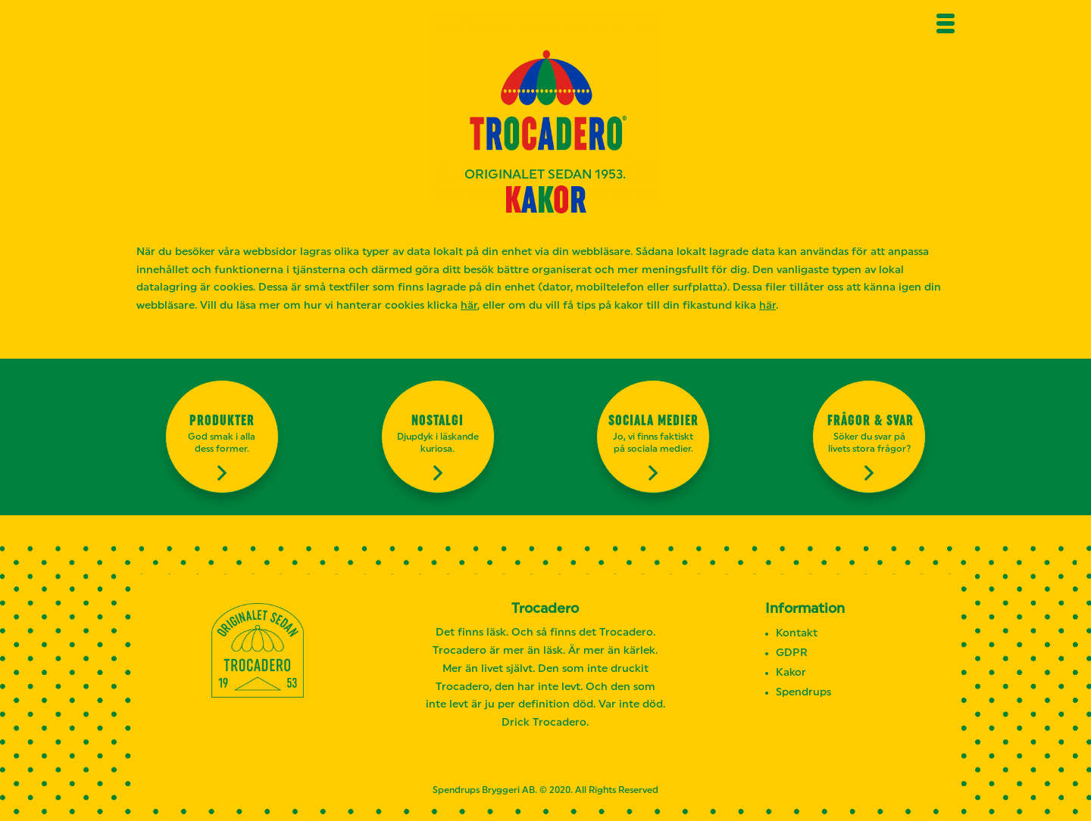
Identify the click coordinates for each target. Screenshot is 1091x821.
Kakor (791, 673)
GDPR (792, 653)
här (469, 306)
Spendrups (803, 692)
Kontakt (796, 633)
